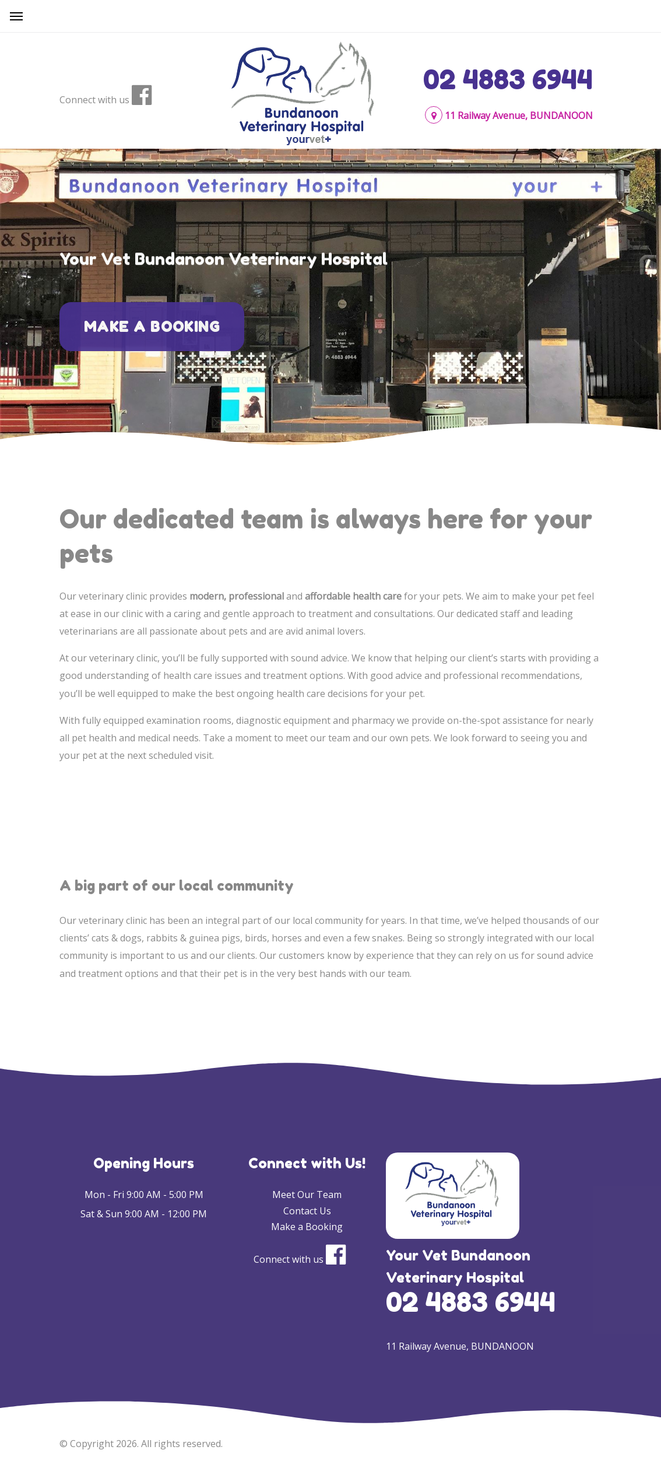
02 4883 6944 (508, 79)
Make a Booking (152, 335)
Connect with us (94, 99)
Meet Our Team (307, 1194)
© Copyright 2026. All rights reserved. (141, 1443)
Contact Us (307, 1210)
